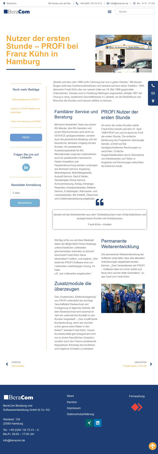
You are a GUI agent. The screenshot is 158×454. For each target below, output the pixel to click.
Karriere (72, 402)
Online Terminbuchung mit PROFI (26, 121)
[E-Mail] (25, 193)
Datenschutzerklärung (80, 414)
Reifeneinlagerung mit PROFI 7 (26, 99)
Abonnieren (25, 202)
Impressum (74, 408)
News (70, 396)
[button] (110, 12)
